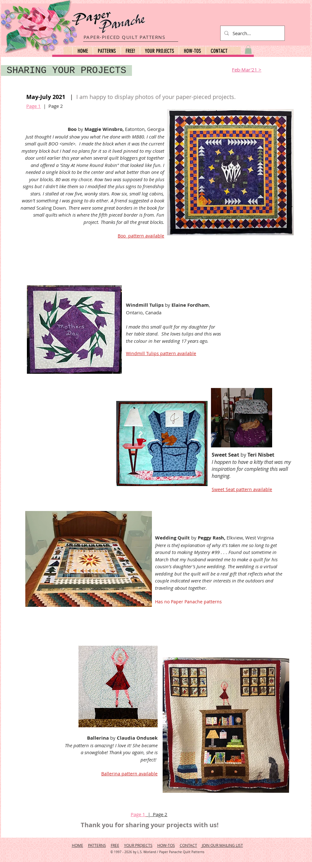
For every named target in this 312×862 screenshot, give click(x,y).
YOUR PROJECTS (138, 845)
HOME (77, 845)
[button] (107, 51)
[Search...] (252, 33)
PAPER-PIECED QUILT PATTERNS (124, 37)
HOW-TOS (166, 845)
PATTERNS (97, 845)
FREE (115, 845)
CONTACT (188, 845)
